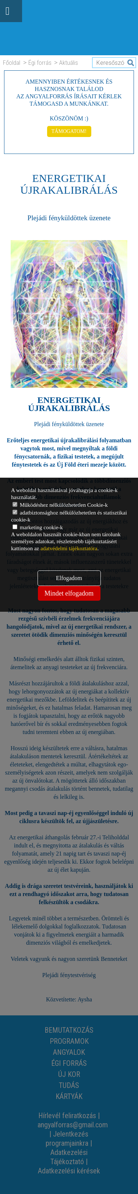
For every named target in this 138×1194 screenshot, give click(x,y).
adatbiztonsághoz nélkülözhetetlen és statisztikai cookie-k (69, 516)
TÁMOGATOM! (69, 131)
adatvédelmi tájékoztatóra (69, 548)
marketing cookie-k (38, 527)
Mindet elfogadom (69, 593)
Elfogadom (69, 578)
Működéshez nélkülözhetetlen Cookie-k (60, 505)
